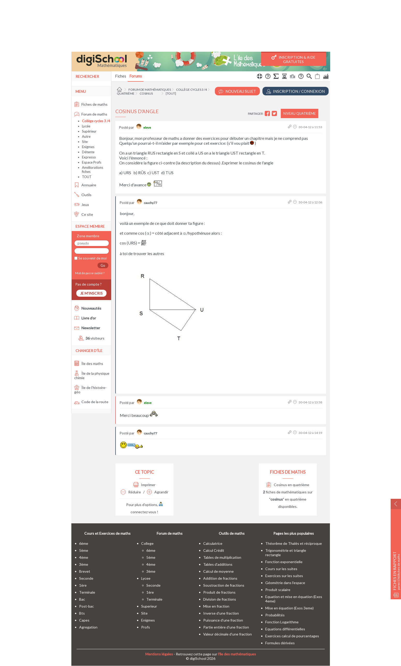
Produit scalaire (277, 589)
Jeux (81, 204)
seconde (86, 578)
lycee (145, 578)
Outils (83, 195)
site (144, 613)
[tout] (171, 93)
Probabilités (275, 615)
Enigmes (88, 147)
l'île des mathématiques (237, 654)
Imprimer (144, 485)
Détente (88, 152)
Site (85, 142)
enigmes (148, 620)
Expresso (89, 157)
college (147, 543)
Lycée (86, 126)
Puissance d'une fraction (223, 620)
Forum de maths (90, 114)
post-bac (86, 606)
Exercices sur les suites (284, 575)
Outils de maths (232, 533)
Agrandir (157, 492)
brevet (84, 571)
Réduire (131, 492)
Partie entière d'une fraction (226, 627)
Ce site (83, 214)
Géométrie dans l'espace (285, 582)
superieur (149, 606)
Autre (86, 136)
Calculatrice (212, 543)
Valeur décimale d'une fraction (227, 634)
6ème (83, 543)
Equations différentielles (285, 629)
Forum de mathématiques (149, 89)
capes (84, 620)
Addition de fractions (220, 578)
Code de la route (91, 402)
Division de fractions (219, 599)
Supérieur (89, 131)
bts (82, 613)
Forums (135, 76)
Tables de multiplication (222, 557)
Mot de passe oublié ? (89, 273)
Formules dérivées (280, 643)
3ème (83, 564)
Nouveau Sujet (237, 91)
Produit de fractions (219, 592)
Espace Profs (91, 162)
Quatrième (125, 93)
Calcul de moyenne (218, 571)
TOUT (87, 177)
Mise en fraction (216, 606)
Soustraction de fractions (223, 585)
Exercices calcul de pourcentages (292, 636)
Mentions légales (159, 654)
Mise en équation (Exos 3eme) (289, 608)
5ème (83, 550)
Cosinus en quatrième (287, 485)
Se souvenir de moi (92, 258)
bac (82, 599)
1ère (83, 585)
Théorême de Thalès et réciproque (293, 543)
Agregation (88, 627)
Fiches (120, 76)
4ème (83, 557)
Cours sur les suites (281, 569)
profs (145, 627)
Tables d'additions (217, 564)
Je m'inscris (91, 293)
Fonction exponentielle (283, 562)
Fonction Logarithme (282, 622)
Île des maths (88, 363)
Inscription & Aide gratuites (293, 59)
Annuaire (85, 185)
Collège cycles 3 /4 (191, 89)
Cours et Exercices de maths (107, 533)
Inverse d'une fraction (221, 613)
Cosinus (146, 93)
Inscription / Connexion (295, 91)
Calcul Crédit (213, 550)
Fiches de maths (91, 104)
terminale (87, 592)
